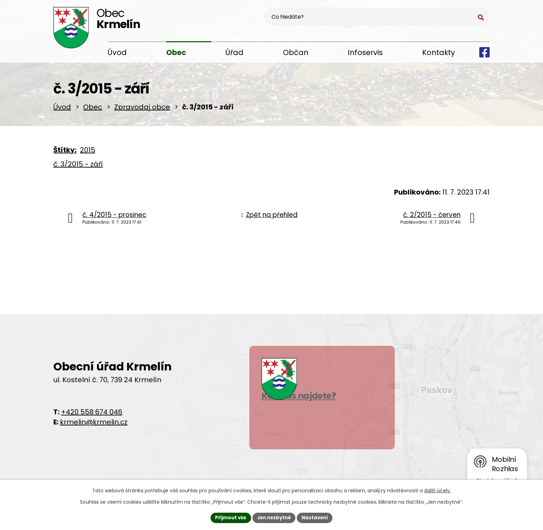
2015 (87, 152)
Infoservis (365, 52)
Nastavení (317, 517)
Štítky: (65, 152)
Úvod (117, 52)
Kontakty (438, 52)
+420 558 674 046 (91, 414)
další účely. (437, 489)
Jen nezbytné (274, 517)
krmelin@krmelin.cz (93, 424)
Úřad (234, 52)
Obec (176, 52)
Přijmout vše (228, 517)
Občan (296, 52)
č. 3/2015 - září (78, 166)
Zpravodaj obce (142, 109)
